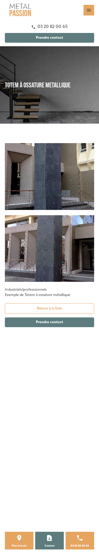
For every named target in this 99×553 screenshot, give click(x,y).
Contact (49, 546)
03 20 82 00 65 (52, 27)
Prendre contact (49, 38)
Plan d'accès (19, 546)
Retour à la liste (49, 308)
